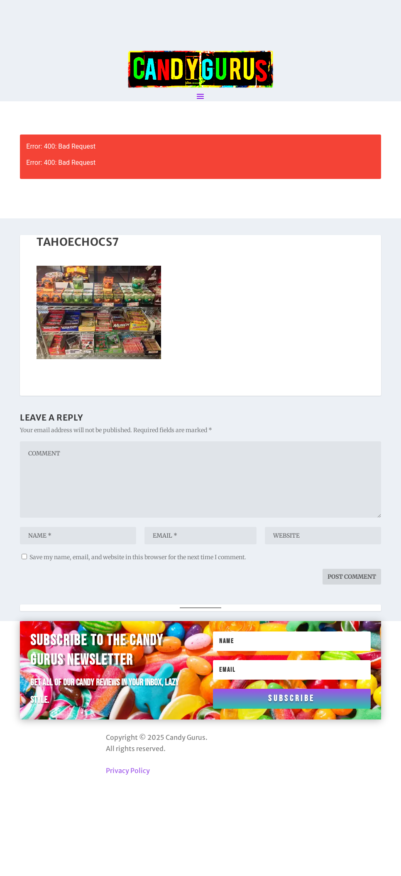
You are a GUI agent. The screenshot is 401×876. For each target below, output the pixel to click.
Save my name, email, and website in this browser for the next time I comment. (137, 557)
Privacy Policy (128, 770)
